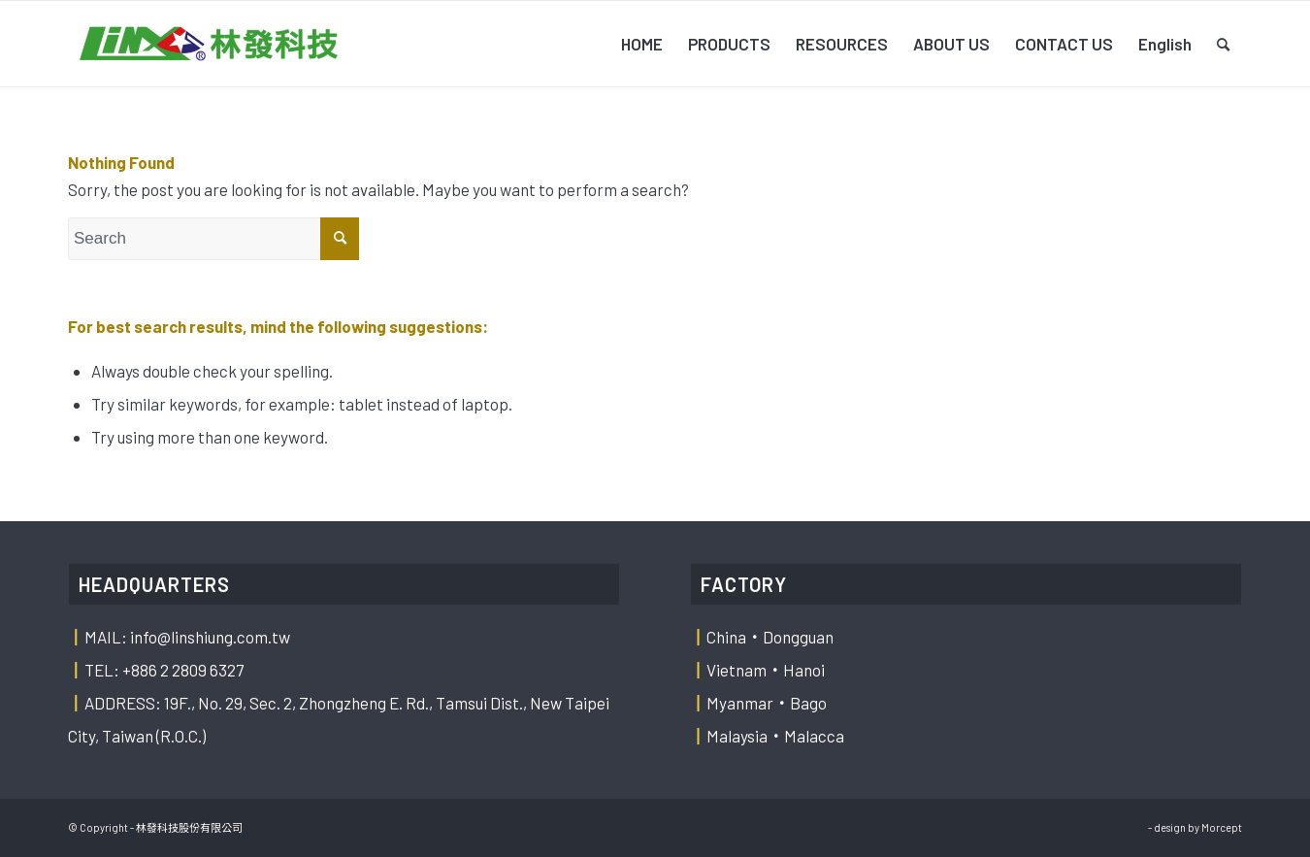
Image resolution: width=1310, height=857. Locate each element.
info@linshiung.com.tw (210, 636)
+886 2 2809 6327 (183, 669)
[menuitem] (641, 43)
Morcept (1221, 827)
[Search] (1223, 43)
